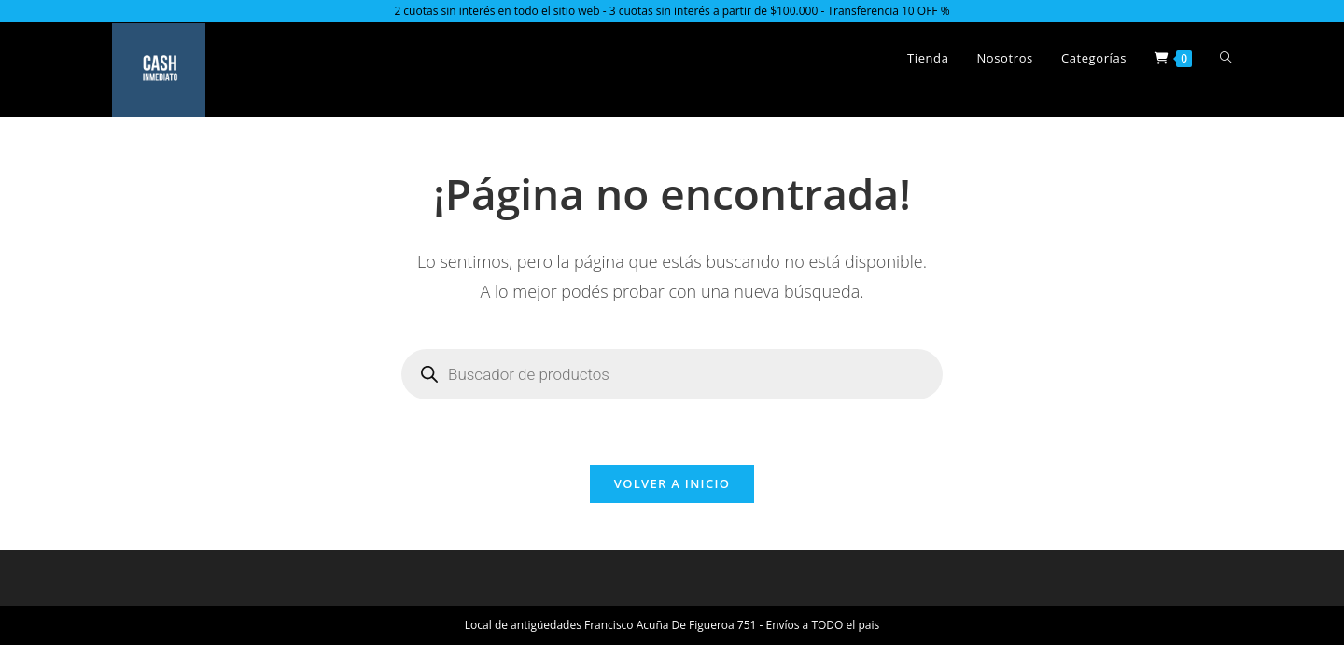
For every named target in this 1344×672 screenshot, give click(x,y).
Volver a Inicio (672, 483)
